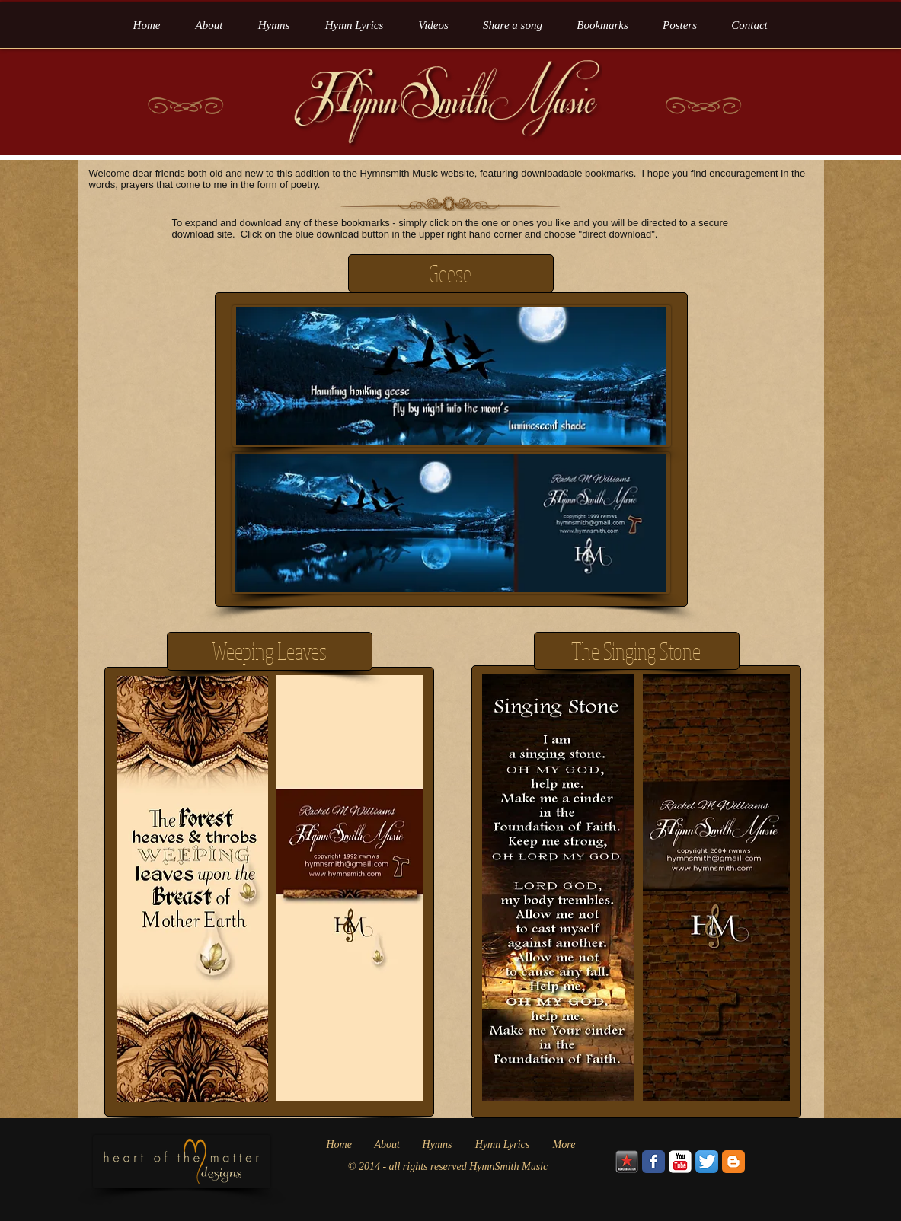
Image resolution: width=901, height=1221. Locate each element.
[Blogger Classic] (733, 1161)
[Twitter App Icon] (706, 1161)
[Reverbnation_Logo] (626, 1161)
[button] (603, 25)
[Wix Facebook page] (653, 1161)
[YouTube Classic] (680, 1161)
